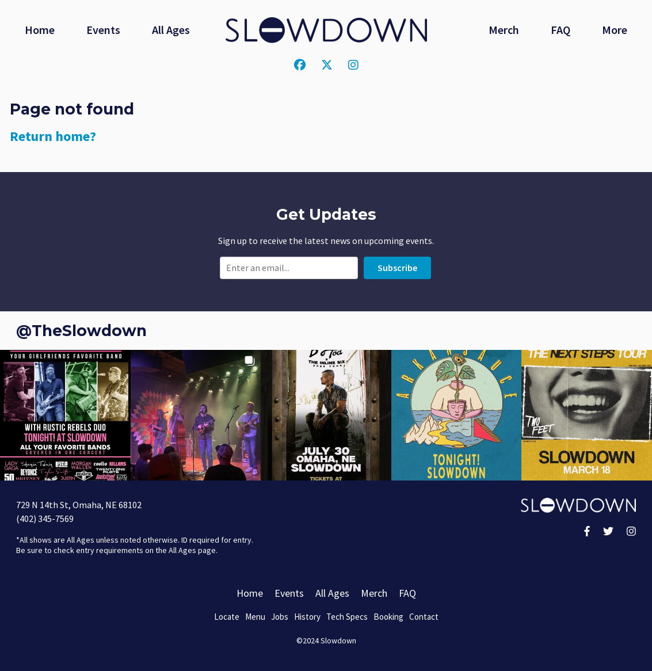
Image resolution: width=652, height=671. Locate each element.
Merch (504, 29)
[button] (65, 415)
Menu (255, 616)
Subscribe (397, 267)
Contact (424, 616)
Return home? (53, 136)
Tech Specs (347, 616)
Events (103, 29)
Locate (226, 616)
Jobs (279, 616)
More (614, 29)
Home (40, 29)
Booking (388, 616)
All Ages (171, 29)
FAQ (560, 29)
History (307, 616)
